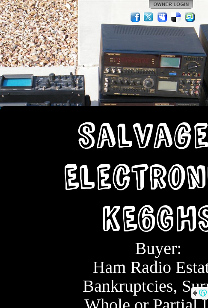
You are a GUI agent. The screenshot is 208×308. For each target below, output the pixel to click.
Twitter (149, 17)
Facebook (135, 17)
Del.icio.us (176, 17)
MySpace (163, 17)
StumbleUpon (190, 17)
